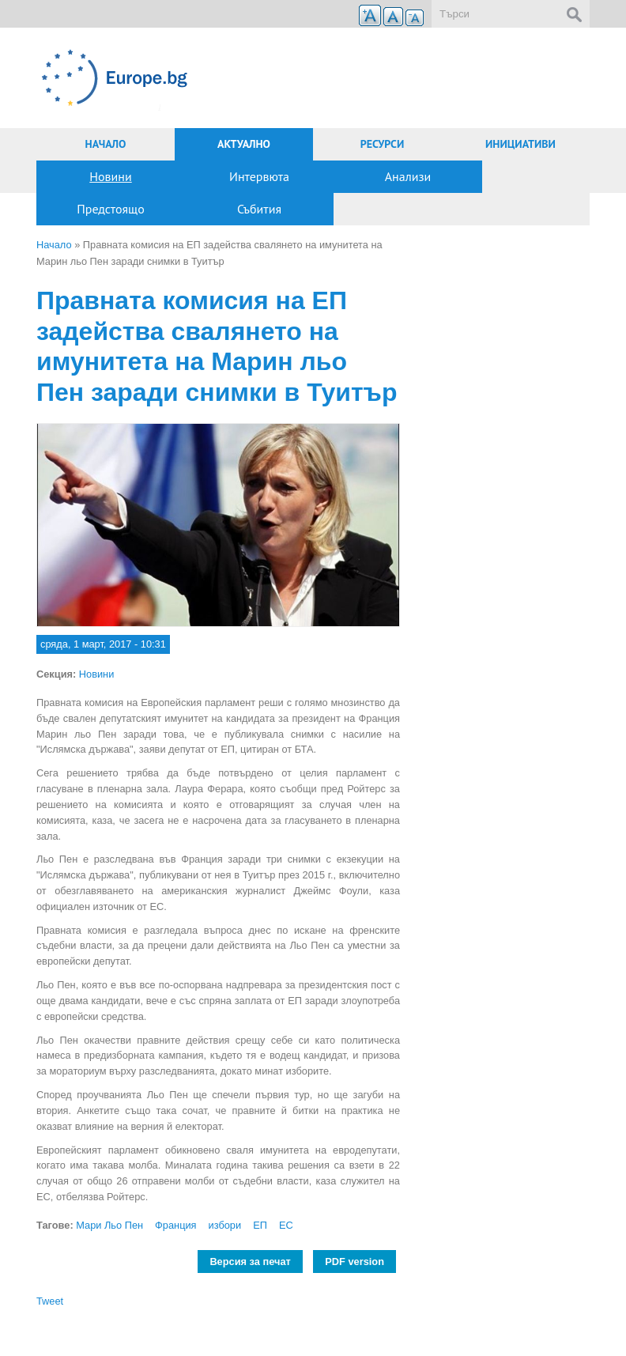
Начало (105, 144)
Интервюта (259, 176)
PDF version (354, 1261)
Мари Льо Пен (109, 1225)
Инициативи (520, 144)
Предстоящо (111, 209)
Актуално (243, 144)
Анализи (408, 176)
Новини (110, 176)
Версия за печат (249, 1261)
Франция (175, 1225)
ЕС (286, 1225)
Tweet (49, 1301)
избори (225, 1225)
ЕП (260, 1225)
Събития (259, 209)
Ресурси (382, 144)
